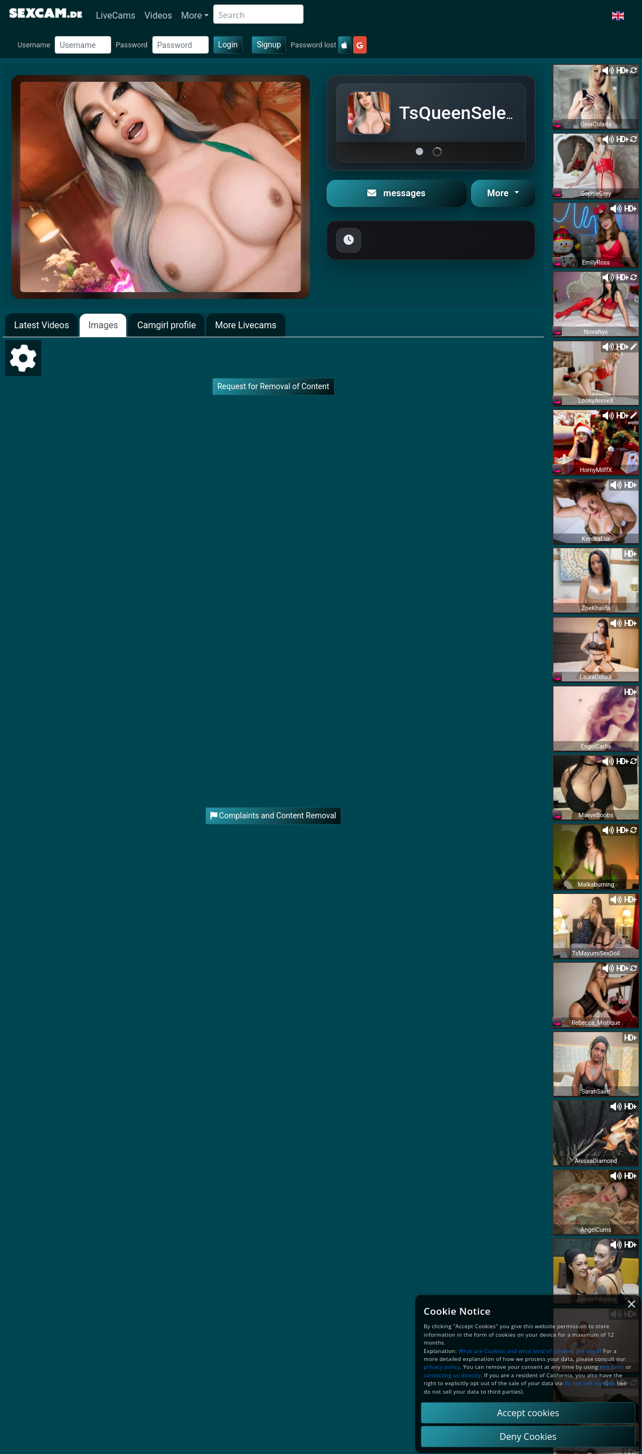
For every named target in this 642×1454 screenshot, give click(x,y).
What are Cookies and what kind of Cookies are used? (530, 1351)
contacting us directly (452, 1375)
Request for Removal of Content (273, 386)
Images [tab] (103, 325)
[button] (618, 16)
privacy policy (442, 1367)
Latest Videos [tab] (41, 325)
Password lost (313, 45)
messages (396, 193)
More (191, 15)
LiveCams (115, 15)
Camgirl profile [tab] (166, 325)
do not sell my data (589, 1383)
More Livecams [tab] (245, 325)
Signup (269, 44)
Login (228, 44)
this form (612, 1367)
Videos (158, 15)
